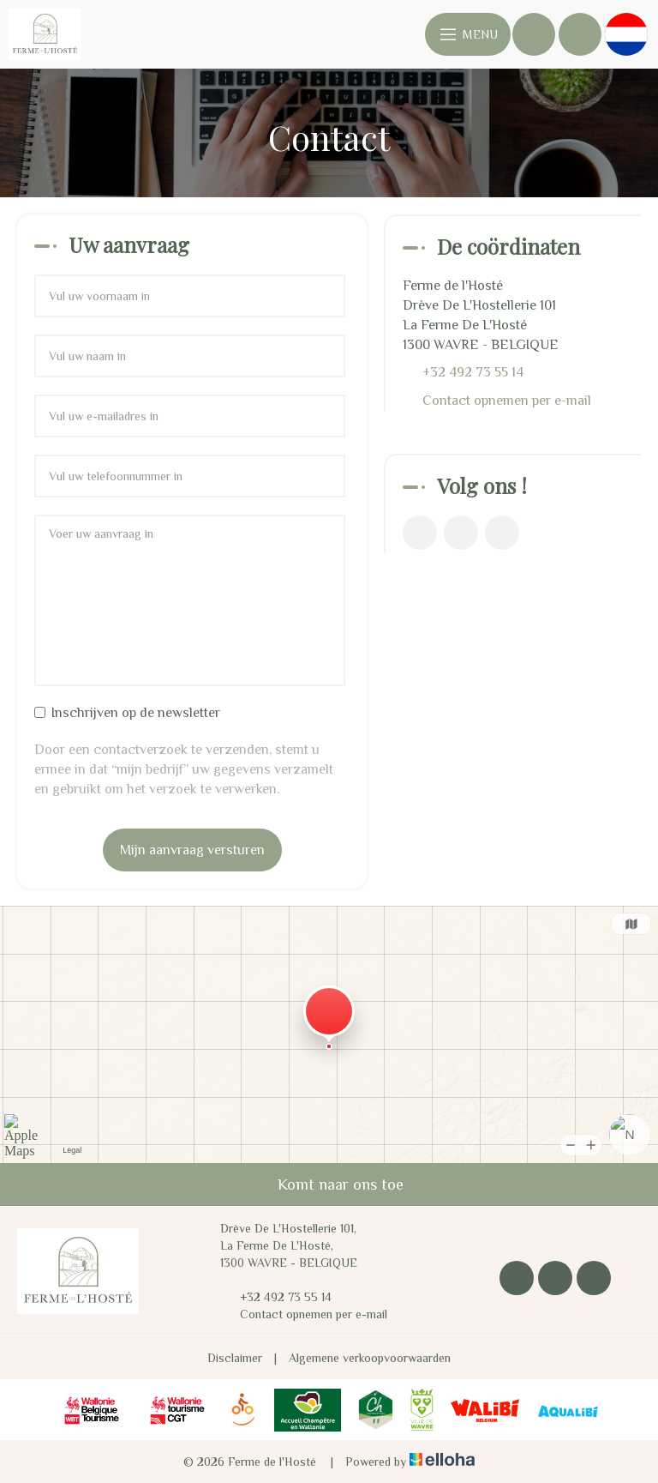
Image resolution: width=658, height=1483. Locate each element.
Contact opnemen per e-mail (506, 400)
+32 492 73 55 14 (276, 1297)
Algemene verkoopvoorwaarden (370, 1358)
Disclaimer (234, 1358)
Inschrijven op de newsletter (127, 712)
